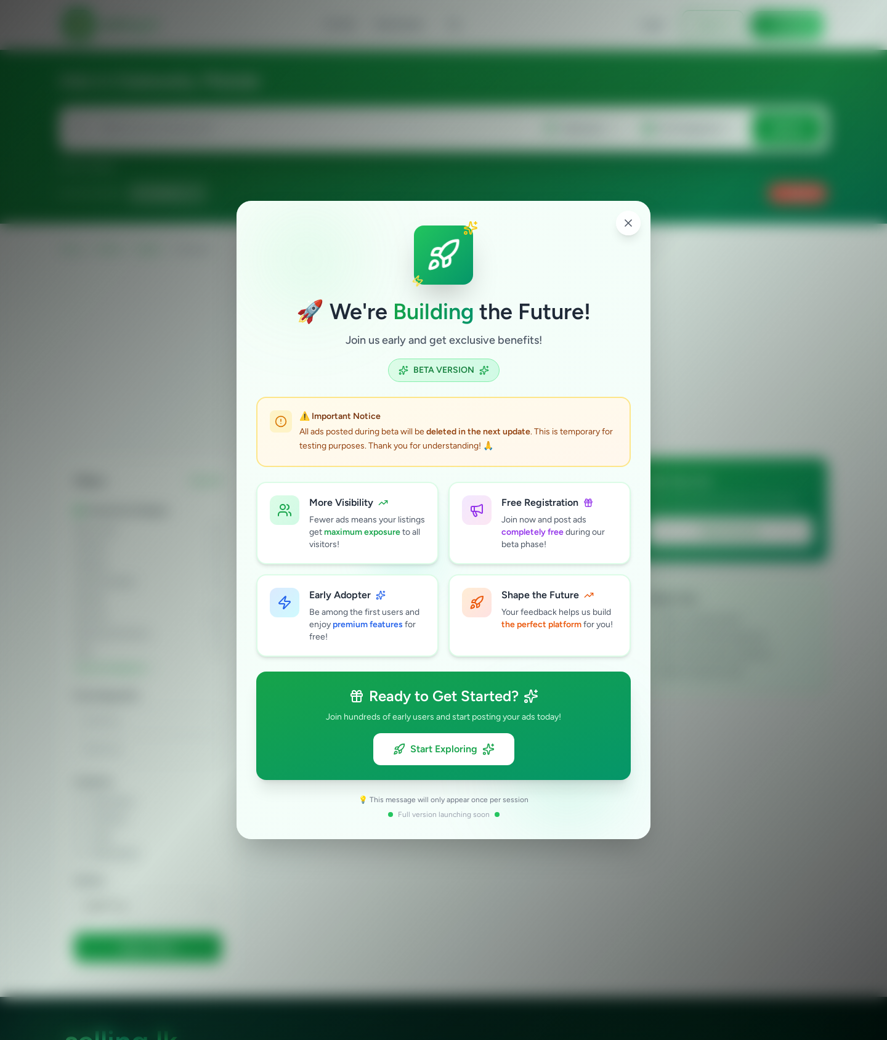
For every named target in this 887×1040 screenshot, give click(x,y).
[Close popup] (628, 223)
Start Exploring (444, 749)
